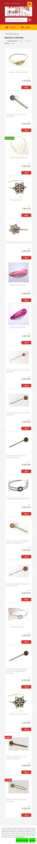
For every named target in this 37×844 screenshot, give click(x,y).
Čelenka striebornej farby (18, 157)
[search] (29, 20)
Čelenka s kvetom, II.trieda (18, 714)
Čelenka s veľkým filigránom (19, 72)
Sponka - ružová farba (18, 285)
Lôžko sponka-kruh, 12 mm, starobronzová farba (16, 457)
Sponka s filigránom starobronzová (18, 242)
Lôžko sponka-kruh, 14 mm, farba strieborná (18, 414)
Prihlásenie (7, 3)
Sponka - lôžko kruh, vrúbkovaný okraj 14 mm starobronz (17, 542)
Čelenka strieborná (16, 627)
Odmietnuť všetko (22, 840)
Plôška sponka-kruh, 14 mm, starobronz (16, 800)
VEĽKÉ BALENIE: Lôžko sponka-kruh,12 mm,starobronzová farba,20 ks (17, 671)
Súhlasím (32, 840)
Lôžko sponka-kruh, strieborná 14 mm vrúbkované (18, 585)
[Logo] (18, 11)
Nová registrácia (16, 3)
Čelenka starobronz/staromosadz (18, 499)
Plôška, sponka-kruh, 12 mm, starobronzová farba (16, 758)
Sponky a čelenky (14, 34)
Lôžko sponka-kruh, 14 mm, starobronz (16, 116)
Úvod (7, 34)
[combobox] (21, 41)
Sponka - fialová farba (18, 327)
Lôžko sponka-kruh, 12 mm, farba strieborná (18, 371)
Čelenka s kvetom (16, 200)
